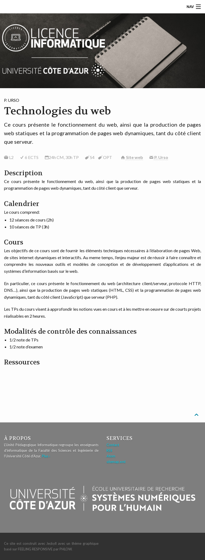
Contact (113, 445)
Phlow (66, 549)
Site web (134, 157)
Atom (111, 456)
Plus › (46, 456)
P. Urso (160, 157)
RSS (109, 450)
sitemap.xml (116, 462)
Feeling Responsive (35, 549)
